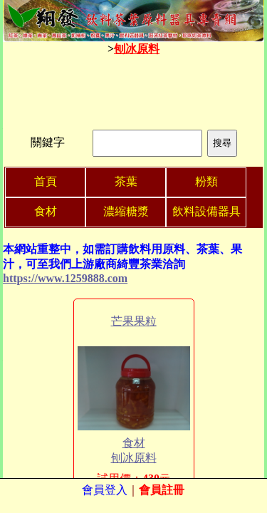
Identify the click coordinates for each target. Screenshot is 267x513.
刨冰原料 (136, 49)
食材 (133, 443)
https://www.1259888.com (65, 278)
